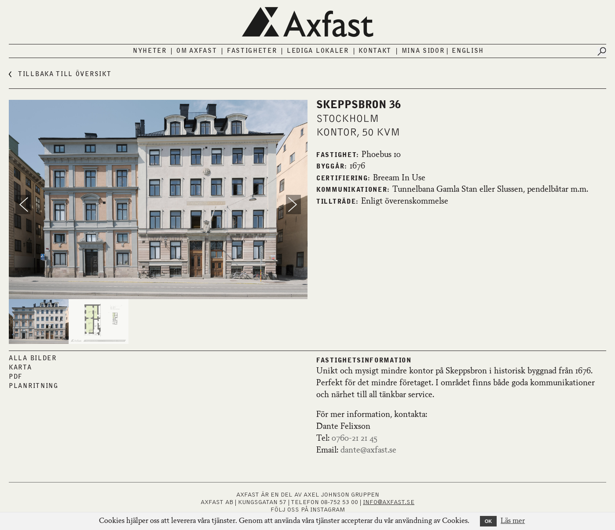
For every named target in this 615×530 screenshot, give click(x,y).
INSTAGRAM (327, 510)
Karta (20, 368)
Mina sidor (423, 51)
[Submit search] (601, 51)
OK (488, 521)
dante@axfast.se (368, 450)
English (468, 51)
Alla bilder (33, 358)
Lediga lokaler (318, 51)
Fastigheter (252, 51)
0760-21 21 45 (354, 438)
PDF (16, 377)
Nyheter (150, 51)
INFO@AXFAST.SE (388, 502)
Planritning (34, 386)
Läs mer (513, 521)
